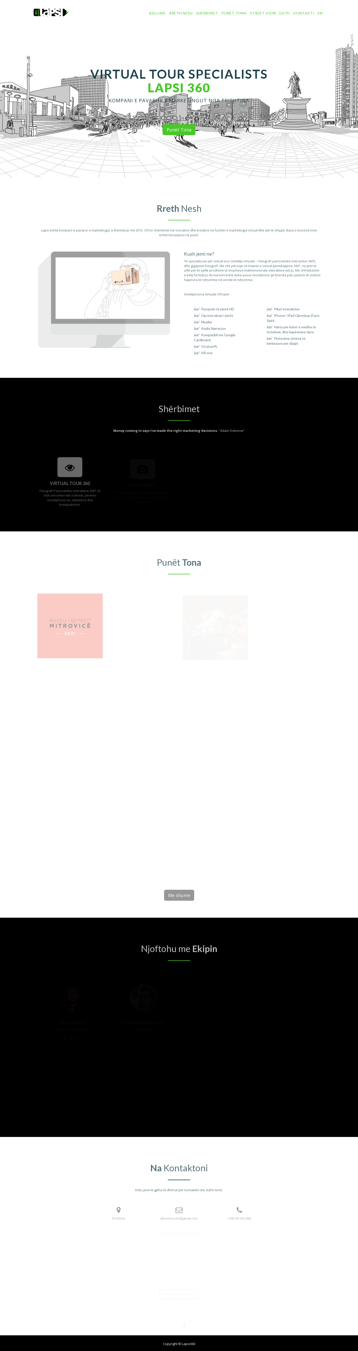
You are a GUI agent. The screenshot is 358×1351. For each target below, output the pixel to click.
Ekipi (284, 13)
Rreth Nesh (181, 13)
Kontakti (303, 13)
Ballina (157, 13)
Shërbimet (207, 13)
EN (320, 13)
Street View (263, 13)
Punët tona (234, 13)
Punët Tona (179, 130)
